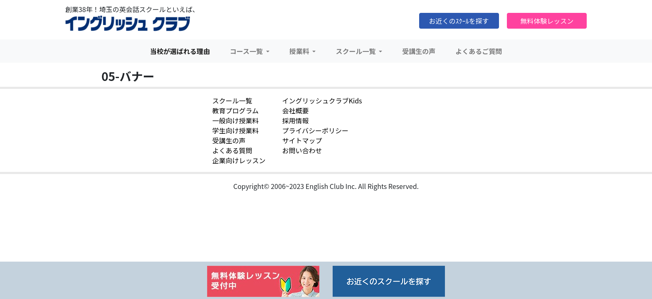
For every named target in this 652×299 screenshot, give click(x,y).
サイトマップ (302, 140)
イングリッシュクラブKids (322, 100)
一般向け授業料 (235, 120)
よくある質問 (232, 150)
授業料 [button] (300, 51)
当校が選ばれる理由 (180, 51)
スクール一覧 (232, 100)
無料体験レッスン (546, 21)
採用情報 (295, 120)
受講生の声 (418, 51)
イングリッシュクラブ (127, 23)
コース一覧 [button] (247, 51)
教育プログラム (235, 110)
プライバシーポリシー (315, 130)
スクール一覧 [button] (356, 51)
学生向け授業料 (235, 130)
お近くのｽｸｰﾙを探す (459, 21)
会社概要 (295, 110)
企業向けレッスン (238, 160)
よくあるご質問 (478, 51)
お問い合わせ (302, 150)
